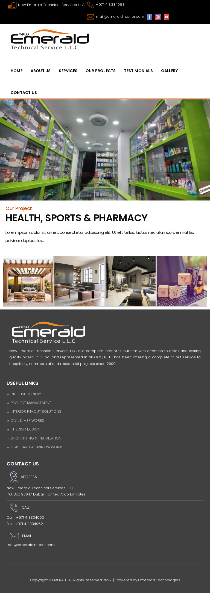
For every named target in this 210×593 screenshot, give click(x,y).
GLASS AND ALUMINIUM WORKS (35, 447)
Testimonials (138, 70)
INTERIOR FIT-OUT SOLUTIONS (34, 411)
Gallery (169, 70)
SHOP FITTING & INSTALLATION (34, 438)
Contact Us (24, 92)
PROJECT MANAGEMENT (29, 402)
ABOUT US (41, 70)
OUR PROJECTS (101, 70)
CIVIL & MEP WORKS (25, 420)
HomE (16, 70)
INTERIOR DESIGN (23, 429)
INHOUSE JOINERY (24, 394)
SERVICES (68, 70)
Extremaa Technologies (159, 580)
